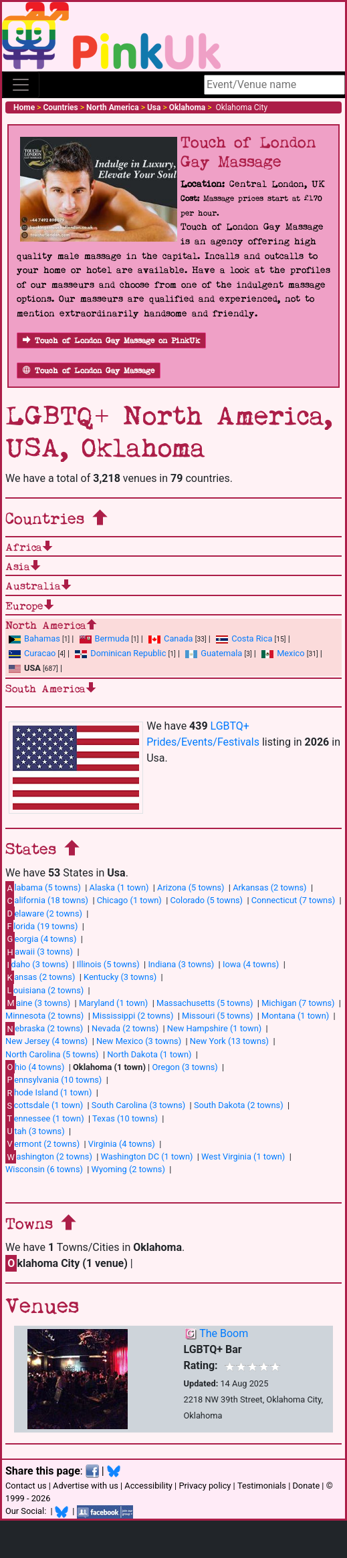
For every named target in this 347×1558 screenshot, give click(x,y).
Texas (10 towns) (125, 1118)
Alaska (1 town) (119, 887)
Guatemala (213, 653)
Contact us (26, 1486)
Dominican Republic (120, 653)
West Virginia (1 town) (243, 1156)
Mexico (282, 653)
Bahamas (34, 638)
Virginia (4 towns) (121, 1144)
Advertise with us (85, 1486)
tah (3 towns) (35, 1130)
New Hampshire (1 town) (214, 1028)
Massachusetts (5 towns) (204, 1003)
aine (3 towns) (37, 1002)
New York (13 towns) (229, 1041)
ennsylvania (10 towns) (53, 1079)
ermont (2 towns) (42, 1143)
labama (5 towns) (43, 887)
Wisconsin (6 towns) (44, 1169)
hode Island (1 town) (48, 1092)
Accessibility (148, 1486)
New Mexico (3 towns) (138, 1041)
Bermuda (105, 638)
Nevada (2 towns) (125, 1028)
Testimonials (261, 1486)
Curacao (32, 653)
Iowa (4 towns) (251, 964)
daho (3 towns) (36, 964)
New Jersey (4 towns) (46, 1041)
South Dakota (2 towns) (238, 1105)
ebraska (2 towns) (44, 1028)
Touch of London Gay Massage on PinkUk (111, 340)
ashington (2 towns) (48, 1156)
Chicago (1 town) (129, 900)
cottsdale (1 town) (44, 1105)
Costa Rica (244, 638)
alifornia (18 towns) (46, 900)
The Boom (223, 1333)
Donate (306, 1486)
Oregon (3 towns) (184, 1067)
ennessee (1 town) (44, 1118)
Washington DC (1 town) (147, 1156)
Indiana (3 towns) (181, 964)
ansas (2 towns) (40, 977)
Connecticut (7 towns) (293, 900)
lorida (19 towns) (41, 926)
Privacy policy (205, 1486)
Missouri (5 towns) (217, 1016)
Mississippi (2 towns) (132, 1016)
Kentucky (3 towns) (120, 977)
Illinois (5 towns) (108, 964)
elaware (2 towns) (43, 913)
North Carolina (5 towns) (52, 1054)
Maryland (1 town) (113, 1003)
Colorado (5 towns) (206, 900)
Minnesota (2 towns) (44, 1016)
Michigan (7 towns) (297, 1003)
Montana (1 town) (295, 1016)
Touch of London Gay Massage (88, 370)
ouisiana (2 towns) (44, 990)
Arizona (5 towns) (190, 887)
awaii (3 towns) (39, 952)
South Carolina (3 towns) (138, 1105)
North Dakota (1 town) (149, 1054)
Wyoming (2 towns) (128, 1169)
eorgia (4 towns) (40, 938)
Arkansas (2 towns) (269, 887)
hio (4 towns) (34, 1066)
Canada (170, 638)
